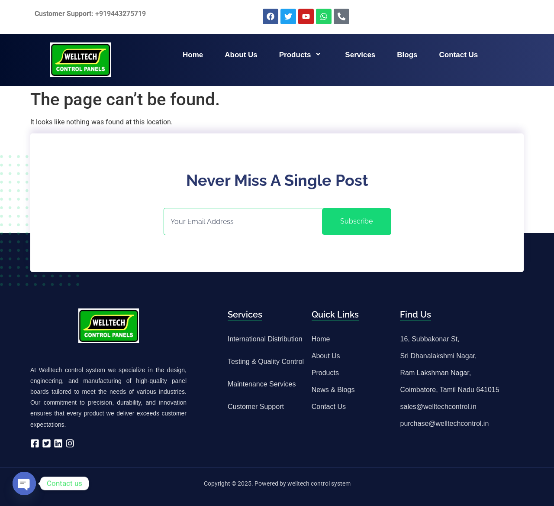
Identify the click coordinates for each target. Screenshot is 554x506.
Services (360, 55)
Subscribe (356, 221)
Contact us (458, 55)
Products (301, 55)
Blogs (407, 55)
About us (241, 55)
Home (193, 55)
